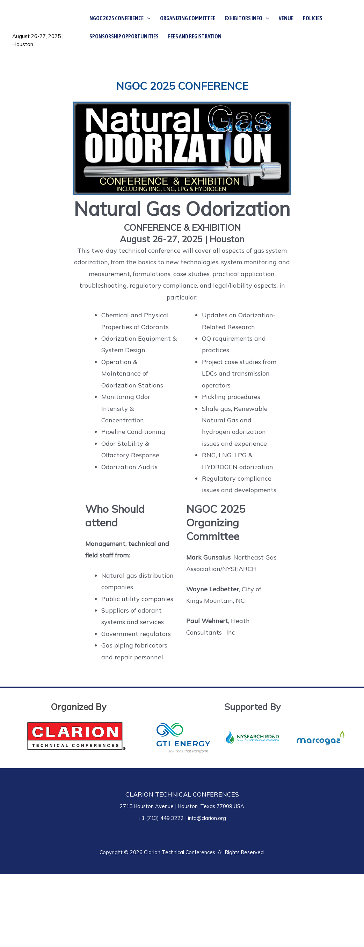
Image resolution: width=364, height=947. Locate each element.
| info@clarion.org (205, 818)
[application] (147, 18)
